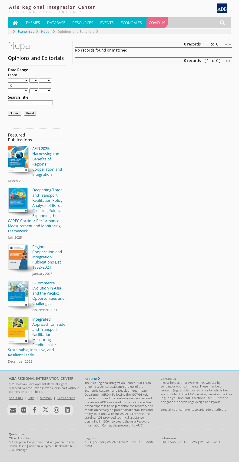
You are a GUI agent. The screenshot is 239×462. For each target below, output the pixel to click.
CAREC (183, 442)
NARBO (136, 442)
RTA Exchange (18, 450)
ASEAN (99, 442)
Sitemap (46, 398)
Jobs (31, 398)
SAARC (149, 442)
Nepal (45, 31)
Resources (82, 22)
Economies (131, 22)
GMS (194, 442)
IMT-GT (204, 442)
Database (56, 22)
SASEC (216, 442)
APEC (88, 442)
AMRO (89, 446)
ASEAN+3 (113, 442)
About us (92, 379)
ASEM (124, 442)
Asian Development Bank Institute (51, 446)
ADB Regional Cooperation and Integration (36, 442)
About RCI (16, 398)
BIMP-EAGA (168, 442)
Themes (33, 22)
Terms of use (66, 398)
